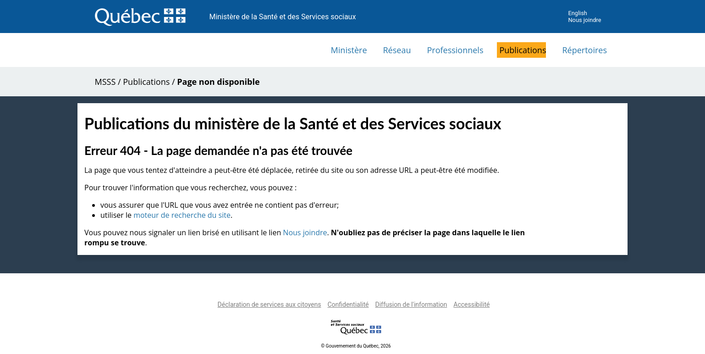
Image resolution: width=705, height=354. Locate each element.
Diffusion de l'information (411, 304)
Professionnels (455, 49)
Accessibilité (471, 304)
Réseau (397, 49)
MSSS (105, 81)
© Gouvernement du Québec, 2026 (356, 345)
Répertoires (584, 49)
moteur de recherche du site (182, 215)
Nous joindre (584, 20)
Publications (522, 49)
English (577, 13)
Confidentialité (348, 304)
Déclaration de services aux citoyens (269, 304)
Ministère (349, 49)
